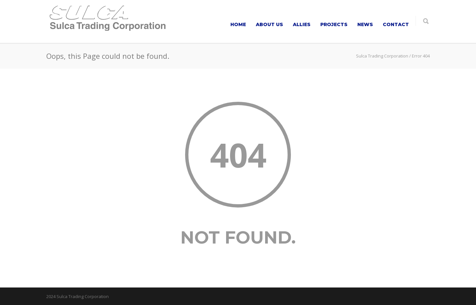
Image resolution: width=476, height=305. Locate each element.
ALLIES (301, 24)
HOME (238, 24)
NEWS (365, 24)
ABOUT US (269, 24)
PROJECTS (333, 24)
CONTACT (396, 24)
